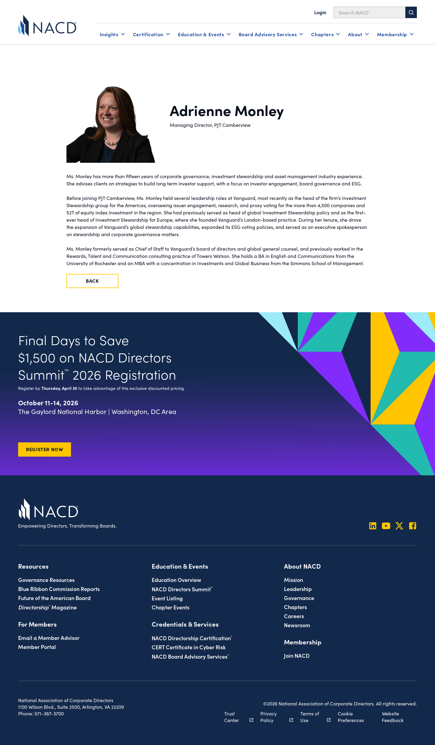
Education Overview (176, 579)
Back (92, 280)
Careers (294, 616)
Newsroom (297, 625)
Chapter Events (170, 607)
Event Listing (167, 598)
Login (320, 12)
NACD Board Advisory (190, 656)
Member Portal (37, 646)
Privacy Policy (273, 716)
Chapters (295, 607)
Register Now (44, 449)
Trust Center (235, 716)
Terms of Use (312, 716)
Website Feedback (393, 716)
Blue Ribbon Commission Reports (59, 588)
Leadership (298, 588)
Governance (299, 598)
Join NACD (297, 655)
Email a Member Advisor (48, 637)
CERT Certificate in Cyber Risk (189, 647)
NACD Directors (182, 589)
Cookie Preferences (351, 716)
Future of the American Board (54, 598)
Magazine (47, 607)
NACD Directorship (192, 638)
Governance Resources (46, 579)
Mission (293, 579)
